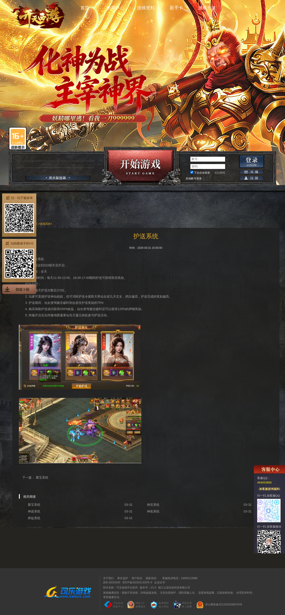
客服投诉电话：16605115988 (178, 578)
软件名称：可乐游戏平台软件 (120, 587)
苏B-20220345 (111, 582)
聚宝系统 (42, 477)
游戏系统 (45, 223)
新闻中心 (115, 7)
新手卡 (176, 7)
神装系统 (153, 511)
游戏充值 (207, 7)
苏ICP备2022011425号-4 (137, 582)
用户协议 (137, 578)
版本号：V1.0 (148, 587)
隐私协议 (151, 578)
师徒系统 (34, 518)
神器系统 (34, 511)
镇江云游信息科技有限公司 (174, 587)
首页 (84, 7)
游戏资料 (146, 7)
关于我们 (108, 578)
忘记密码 (219, 172)
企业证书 (159, 582)
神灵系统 (153, 504)
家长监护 (122, 578)
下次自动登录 (202, 172)
